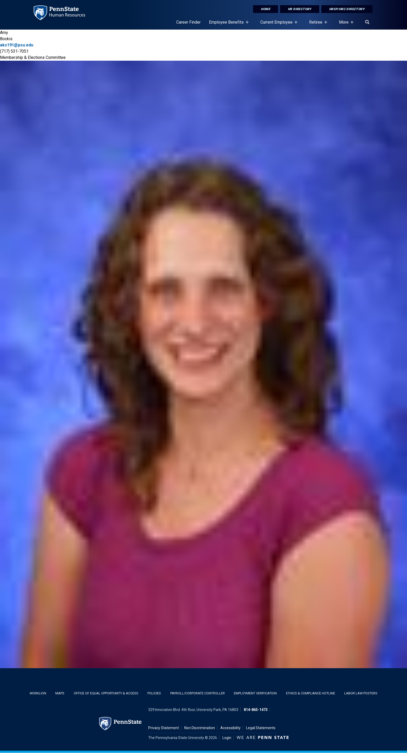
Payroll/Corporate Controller (197, 693)
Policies (154, 693)
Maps (59, 693)
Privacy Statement (163, 728)
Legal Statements (260, 728)
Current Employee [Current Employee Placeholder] (277, 25)
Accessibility (230, 728)
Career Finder (188, 22)
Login (226, 738)
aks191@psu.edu (16, 45)
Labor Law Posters (360, 693)
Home (265, 9)
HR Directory (299, 9)
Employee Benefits (227, 25)
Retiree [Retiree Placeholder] (317, 25)
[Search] (367, 22)
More (345, 25)
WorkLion (38, 693)
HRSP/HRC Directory (347, 9)
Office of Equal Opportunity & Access (106, 693)
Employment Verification (255, 693)
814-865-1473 (256, 710)
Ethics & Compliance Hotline (310, 693)
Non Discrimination (199, 728)
